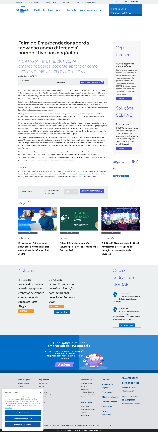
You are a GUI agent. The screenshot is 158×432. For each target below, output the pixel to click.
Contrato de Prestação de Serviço (88, 395)
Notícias (82, 10)
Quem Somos (85, 406)
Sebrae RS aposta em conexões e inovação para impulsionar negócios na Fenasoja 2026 (79, 247)
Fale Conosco (85, 389)
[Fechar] (40, 392)
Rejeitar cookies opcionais (22, 419)
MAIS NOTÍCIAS (62, 312)
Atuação (83, 412)
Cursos (51, 10)
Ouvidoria (84, 386)
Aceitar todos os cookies (22, 413)
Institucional (19, 2)
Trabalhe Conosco (109, 401)
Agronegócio (43, 383)
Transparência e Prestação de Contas (86, 2)
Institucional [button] (86, 402)
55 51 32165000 (128, 400)
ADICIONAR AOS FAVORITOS (92, 82)
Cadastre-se (106, 406)
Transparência (85, 415)
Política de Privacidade (87, 392)
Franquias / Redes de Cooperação (45, 395)
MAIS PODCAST (127, 325)
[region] (23, 410)
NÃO (74, 192)
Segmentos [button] (44, 379)
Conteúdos (60, 10)
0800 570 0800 (131, 1)
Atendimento (92, 10)
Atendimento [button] (86, 379)
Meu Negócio (40, 10)
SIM (67, 192)
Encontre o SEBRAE (51, 2)
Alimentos (42, 386)
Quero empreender (23, 383)
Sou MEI (20, 386)
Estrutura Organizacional (88, 409)
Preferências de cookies (22, 424)
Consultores (66, 2)
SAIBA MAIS (121, 98)
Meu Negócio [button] (24, 379)
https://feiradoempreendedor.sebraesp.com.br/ (76, 174)
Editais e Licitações (34, 2)
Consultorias (71, 10)
